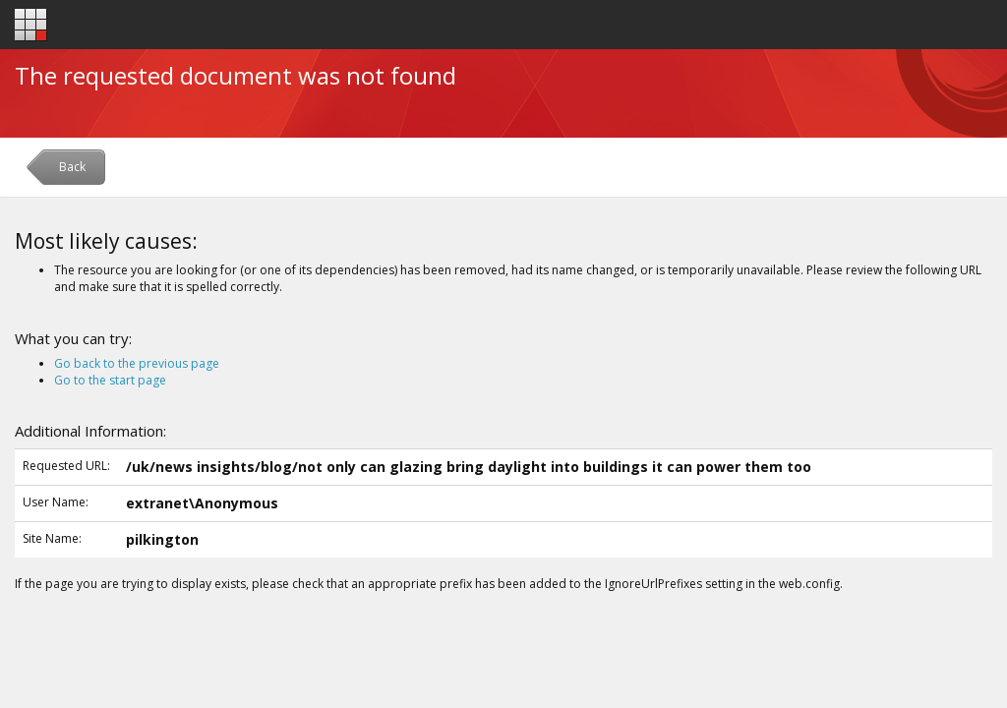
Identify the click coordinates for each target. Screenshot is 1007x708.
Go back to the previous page (136, 363)
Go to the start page (110, 380)
